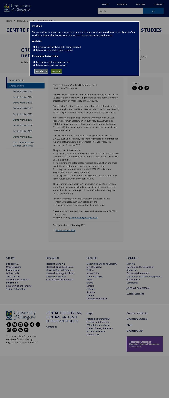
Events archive (16, 85)
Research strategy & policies (60, 273)
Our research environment (59, 279)
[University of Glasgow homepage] (17, 8)
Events (90, 282)
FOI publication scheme (98, 325)
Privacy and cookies (96, 331)
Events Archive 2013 (22, 102)
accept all (56, 71)
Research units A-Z (55, 263)
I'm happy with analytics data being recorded (58, 46)
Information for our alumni (140, 266)
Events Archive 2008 (22, 131)
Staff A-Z (131, 263)
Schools (90, 285)
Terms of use (93, 334)
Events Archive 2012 (22, 108)
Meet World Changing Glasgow (102, 263)
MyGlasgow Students (137, 318)
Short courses (13, 276)
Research (122, 4)
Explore (140, 4)
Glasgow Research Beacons (59, 270)
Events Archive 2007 (22, 136)
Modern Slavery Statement (100, 328)
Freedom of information (98, 322)
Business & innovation (138, 273)
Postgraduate (12, 270)
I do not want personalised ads (51, 65)
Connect (159, 4)
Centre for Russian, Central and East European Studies (64, 317)
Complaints (132, 282)
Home (9, 20)
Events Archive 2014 (22, 97)
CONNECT (133, 258)
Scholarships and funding (18, 285)
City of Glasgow (94, 266)
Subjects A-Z (12, 263)
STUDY (10, 258)
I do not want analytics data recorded (54, 50)
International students (17, 279)
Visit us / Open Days (16, 289)
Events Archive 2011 (22, 114)
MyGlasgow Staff (135, 330)
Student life (12, 282)
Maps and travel (95, 276)
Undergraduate (13, 266)
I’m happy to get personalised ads (52, 62)
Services (91, 292)
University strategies (97, 298)
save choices (41, 71)
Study (105, 4)
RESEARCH (52, 258)
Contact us (51, 326)
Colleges (91, 289)
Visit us (90, 270)
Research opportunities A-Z (60, 266)
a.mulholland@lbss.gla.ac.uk (83, 217)
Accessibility (93, 273)
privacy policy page (102, 35)
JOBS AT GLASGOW (138, 288)
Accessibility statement (98, 318)
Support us (132, 270)
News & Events (16, 80)
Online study (12, 273)
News (89, 279)
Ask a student (133, 279)
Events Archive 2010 (22, 119)
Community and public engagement (144, 276)
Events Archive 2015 (22, 91)
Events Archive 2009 (22, 125)
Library (90, 295)
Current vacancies (135, 293)
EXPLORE (92, 258)
